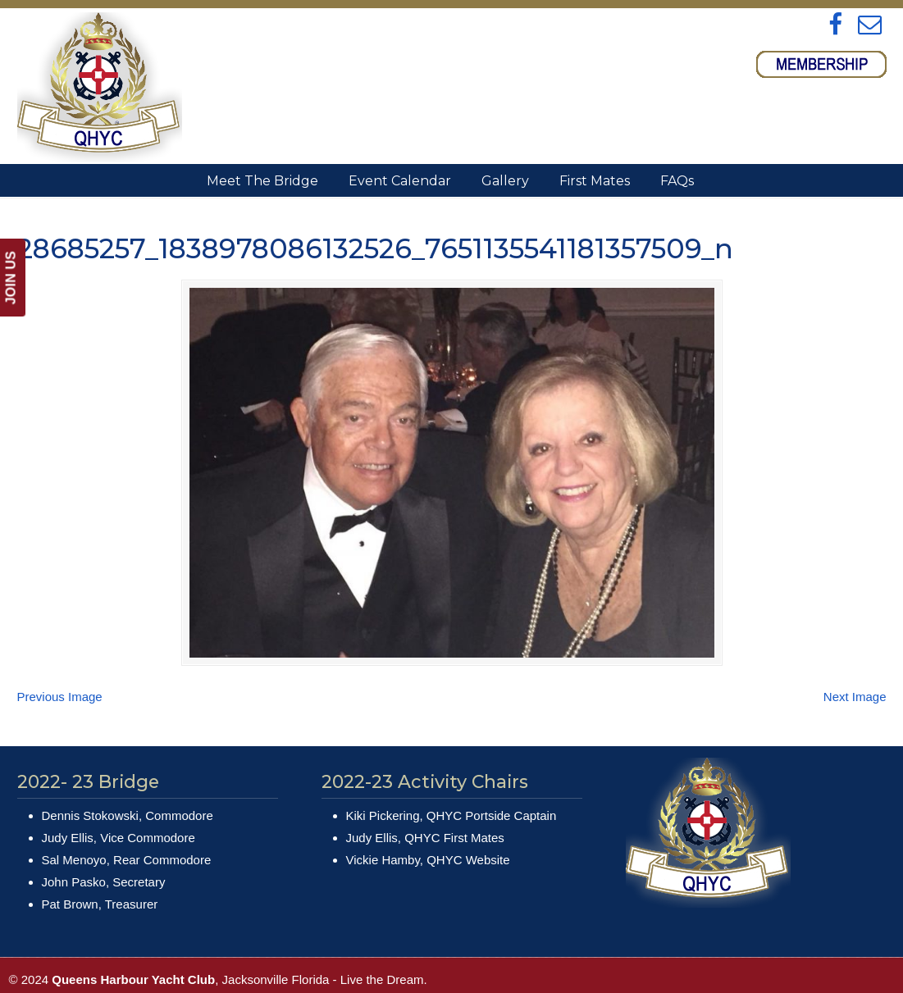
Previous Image (60, 697)
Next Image (855, 697)
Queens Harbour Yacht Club (99, 87)
